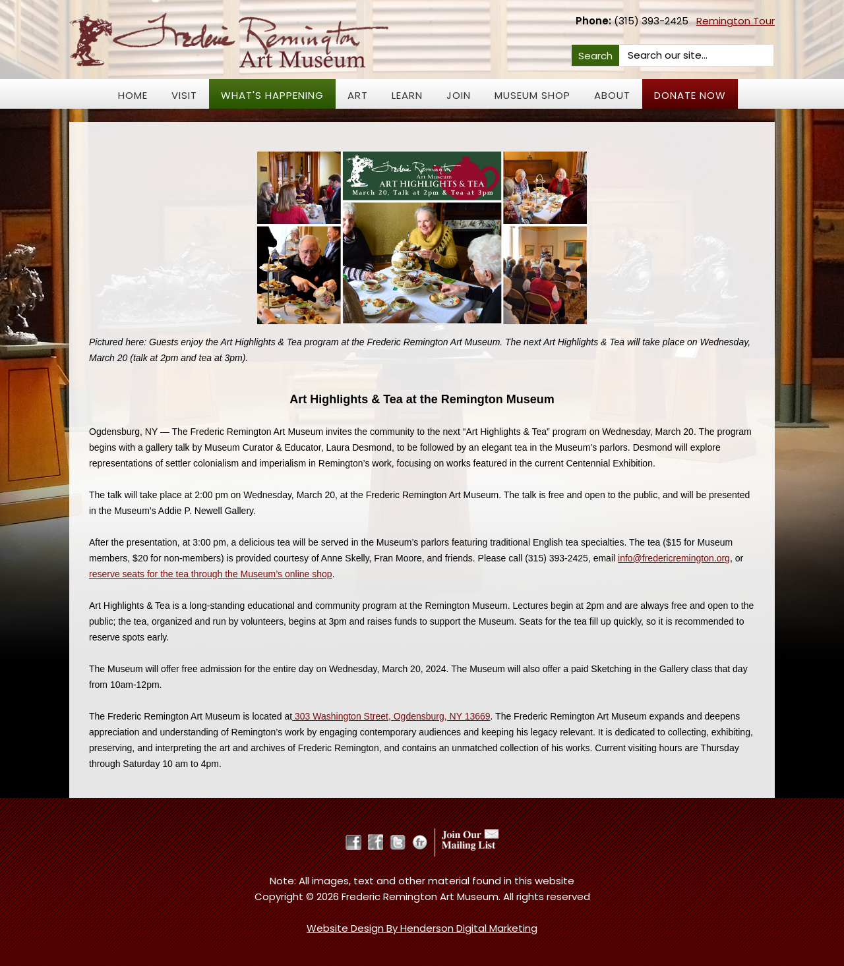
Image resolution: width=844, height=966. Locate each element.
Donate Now (690, 95)
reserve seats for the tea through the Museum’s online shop (210, 574)
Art (357, 95)
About (612, 95)
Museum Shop (532, 95)
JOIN (458, 95)
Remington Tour (735, 21)
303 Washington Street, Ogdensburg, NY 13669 (391, 716)
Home (133, 95)
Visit (184, 95)
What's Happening (272, 95)
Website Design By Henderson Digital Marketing (422, 928)
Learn (407, 95)
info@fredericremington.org (674, 558)
